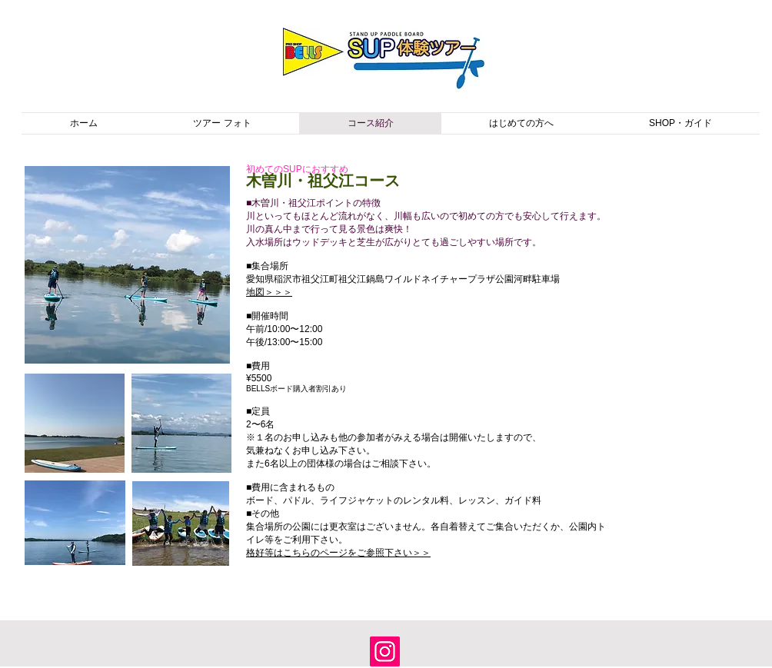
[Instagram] (385, 651)
